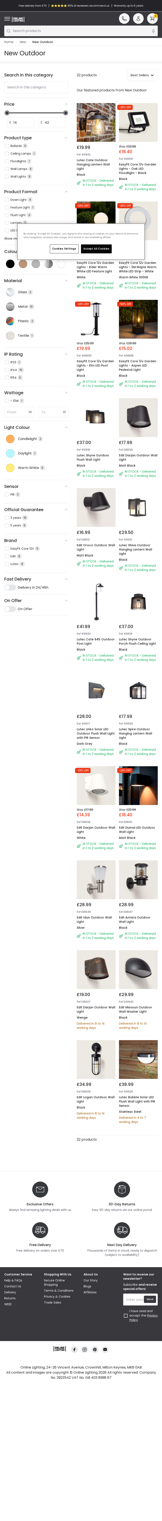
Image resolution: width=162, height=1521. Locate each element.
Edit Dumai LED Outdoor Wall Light (134, 895)
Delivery (10, 1451)
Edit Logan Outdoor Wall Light (93, 1226)
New (23, 42)
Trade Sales (52, 1461)
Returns (10, 1457)
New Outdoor (42, 42)
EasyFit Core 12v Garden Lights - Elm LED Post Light (93, 346)
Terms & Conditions (59, 1449)
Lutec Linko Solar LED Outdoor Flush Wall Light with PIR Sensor (94, 787)
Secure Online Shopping (54, 1441)
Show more (16, 238)
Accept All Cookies (96, 248)
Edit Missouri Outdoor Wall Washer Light (136, 1116)
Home (8, 42)
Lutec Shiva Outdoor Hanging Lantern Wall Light (137, 566)
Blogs (87, 1445)
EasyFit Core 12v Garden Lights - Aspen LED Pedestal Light (137, 346)
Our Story (91, 1439)
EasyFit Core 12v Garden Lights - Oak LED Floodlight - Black (137, 168)
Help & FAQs (13, 1439)
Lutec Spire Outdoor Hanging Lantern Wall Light (137, 787)
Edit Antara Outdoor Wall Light (136, 1006)
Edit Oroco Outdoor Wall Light (93, 564)
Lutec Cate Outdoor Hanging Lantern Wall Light (93, 164)
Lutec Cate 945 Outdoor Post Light (92, 675)
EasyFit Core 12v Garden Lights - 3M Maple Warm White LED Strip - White (137, 267)
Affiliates (90, 1451)
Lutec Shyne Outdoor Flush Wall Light (94, 454)
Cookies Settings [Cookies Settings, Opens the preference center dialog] (64, 248)
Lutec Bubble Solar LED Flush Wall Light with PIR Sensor (138, 1228)
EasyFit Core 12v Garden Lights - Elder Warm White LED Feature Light (95, 267)
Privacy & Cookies (57, 1455)
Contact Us (12, 1445)
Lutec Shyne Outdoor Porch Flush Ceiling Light (136, 677)
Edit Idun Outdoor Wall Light (95, 1006)
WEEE (8, 1463)
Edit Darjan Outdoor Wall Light (135, 454)
